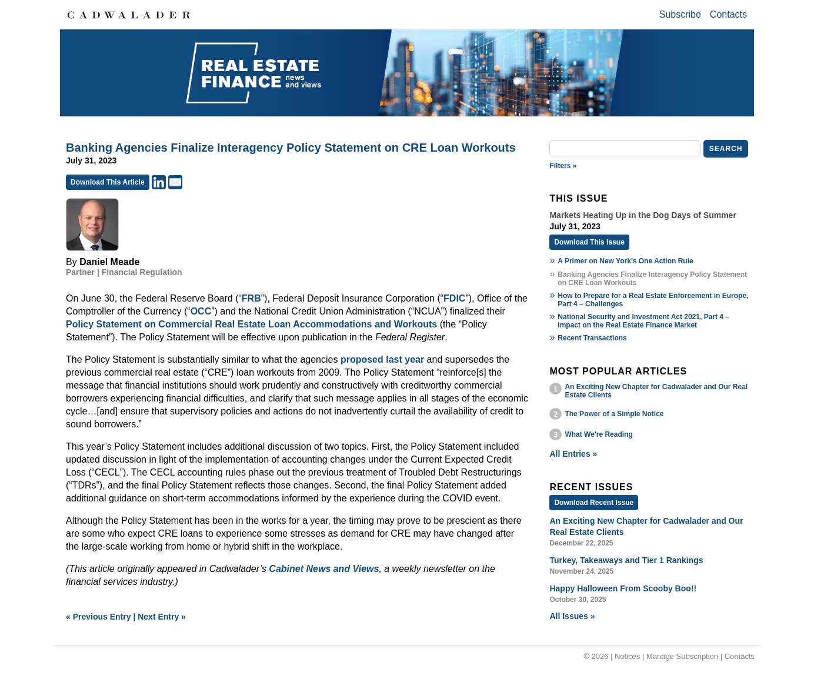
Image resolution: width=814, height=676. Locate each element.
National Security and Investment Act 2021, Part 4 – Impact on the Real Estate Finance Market (643, 321)
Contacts (728, 14)
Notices (627, 656)
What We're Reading (598, 434)
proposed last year (382, 359)
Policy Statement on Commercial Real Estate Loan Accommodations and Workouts (251, 324)
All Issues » (572, 616)
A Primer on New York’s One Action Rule (625, 261)
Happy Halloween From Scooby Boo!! (622, 588)
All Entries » (573, 454)
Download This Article (108, 182)
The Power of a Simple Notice (614, 414)
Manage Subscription (682, 656)
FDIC (454, 298)
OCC (201, 311)
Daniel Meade (109, 262)
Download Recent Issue (593, 502)
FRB (251, 298)
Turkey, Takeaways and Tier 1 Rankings (626, 560)
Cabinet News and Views (324, 569)
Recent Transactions (592, 338)
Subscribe (680, 14)
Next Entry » (162, 616)
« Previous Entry (98, 616)
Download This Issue (589, 242)
